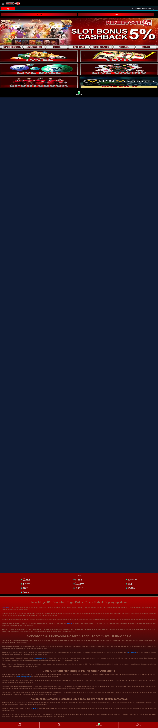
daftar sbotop (35, 708)
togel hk (69, 623)
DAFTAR (39, 14)
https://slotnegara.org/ (24, 676)
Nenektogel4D (6, 607)
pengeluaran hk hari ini (41, 658)
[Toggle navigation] (3, 3)
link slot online (131, 652)
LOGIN (116, 14)
